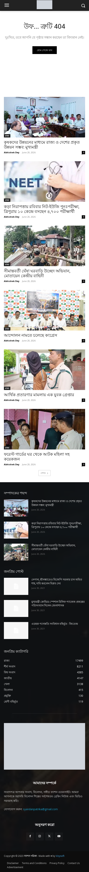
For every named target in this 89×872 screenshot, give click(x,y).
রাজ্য (7, 135)
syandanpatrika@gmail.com (40, 809)
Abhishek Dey (11, 152)
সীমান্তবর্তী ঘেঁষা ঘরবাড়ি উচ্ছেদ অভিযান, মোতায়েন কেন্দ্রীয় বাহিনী (37, 273)
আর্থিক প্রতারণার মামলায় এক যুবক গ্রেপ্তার (39, 395)
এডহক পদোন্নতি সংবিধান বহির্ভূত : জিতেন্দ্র (54, 623)
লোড (44, 473)
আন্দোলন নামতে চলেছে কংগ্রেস (30, 335)
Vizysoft (60, 856)
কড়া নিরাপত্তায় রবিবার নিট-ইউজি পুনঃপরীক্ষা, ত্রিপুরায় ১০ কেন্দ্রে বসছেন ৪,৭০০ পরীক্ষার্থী (41, 209)
